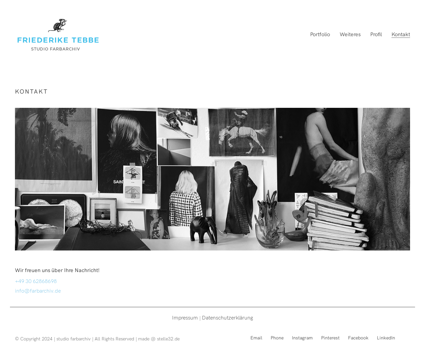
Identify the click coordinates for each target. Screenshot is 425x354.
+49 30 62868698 (36, 280)
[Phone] (277, 337)
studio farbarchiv (73, 338)
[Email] (256, 337)
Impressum (185, 317)
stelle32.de (168, 338)
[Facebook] (358, 337)
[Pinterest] (330, 337)
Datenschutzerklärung (227, 317)
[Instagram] (302, 337)
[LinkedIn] (386, 337)
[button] (410, 9)
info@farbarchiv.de (38, 290)
